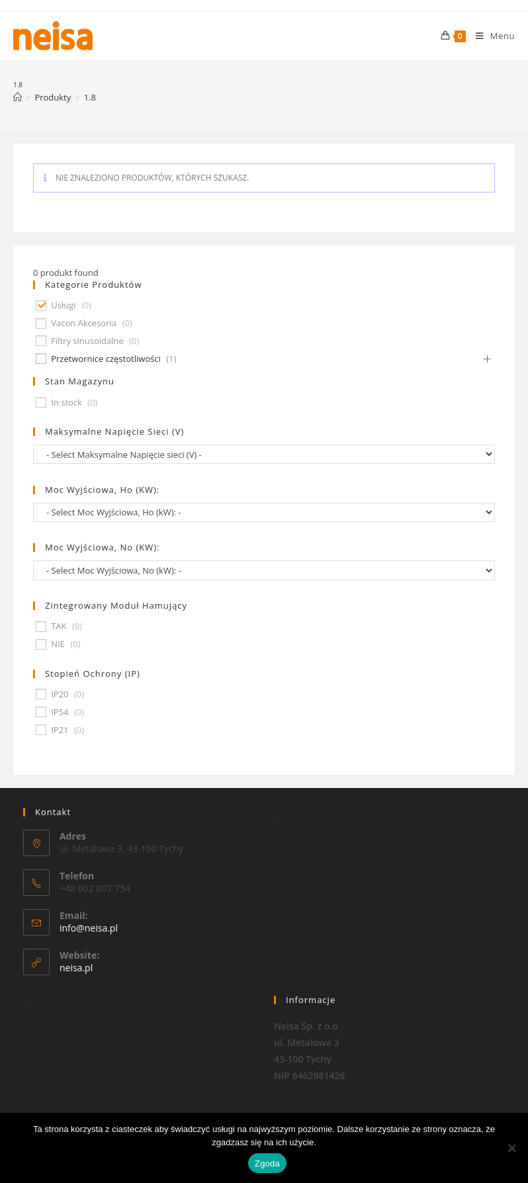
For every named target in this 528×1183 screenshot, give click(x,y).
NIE (58, 644)
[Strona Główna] (17, 97)
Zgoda (267, 1163)
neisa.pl (76, 967)
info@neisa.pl (89, 928)
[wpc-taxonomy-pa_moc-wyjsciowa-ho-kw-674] (264, 512)
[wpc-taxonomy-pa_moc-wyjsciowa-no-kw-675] (264, 570)
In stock (66, 402)
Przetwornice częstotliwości (106, 359)
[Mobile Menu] (490, 35)
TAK (58, 626)
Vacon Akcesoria (83, 323)
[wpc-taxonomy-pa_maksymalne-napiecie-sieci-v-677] (264, 454)
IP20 (59, 694)
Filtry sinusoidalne (87, 341)
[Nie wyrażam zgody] (511, 1148)
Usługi (63, 305)
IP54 (59, 712)
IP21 (59, 730)
